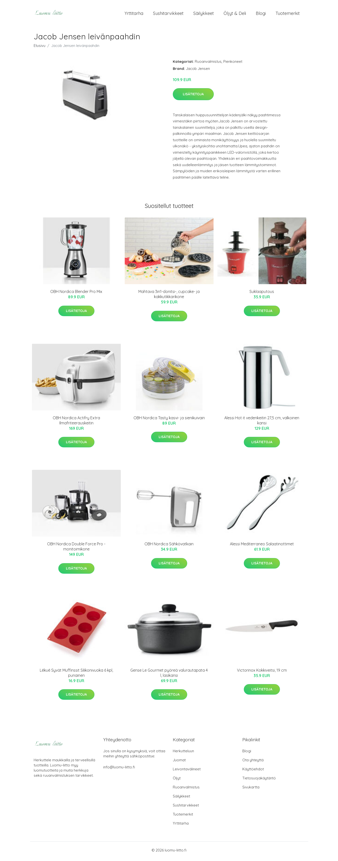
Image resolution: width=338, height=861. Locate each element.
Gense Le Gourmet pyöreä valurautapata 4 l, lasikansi (169, 675)
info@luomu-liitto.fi (119, 769)
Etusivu (39, 48)
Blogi (261, 14)
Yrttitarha (133, 14)
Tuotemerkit (288, 14)
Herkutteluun (183, 753)
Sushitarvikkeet (168, 14)
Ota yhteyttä (253, 762)
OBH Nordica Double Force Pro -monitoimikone (76, 549)
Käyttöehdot (253, 771)
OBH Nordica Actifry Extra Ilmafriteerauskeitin (76, 423)
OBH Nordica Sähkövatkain (169, 546)
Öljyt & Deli (235, 14)
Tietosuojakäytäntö (259, 780)
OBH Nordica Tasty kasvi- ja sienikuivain (169, 420)
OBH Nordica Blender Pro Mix (76, 294)
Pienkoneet (232, 64)
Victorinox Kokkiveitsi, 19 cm (262, 672)
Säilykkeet (203, 14)
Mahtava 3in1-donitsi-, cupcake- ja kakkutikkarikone (169, 297)
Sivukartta (250, 789)
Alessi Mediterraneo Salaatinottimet (262, 546)
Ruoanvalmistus (208, 64)
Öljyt (177, 780)
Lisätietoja (193, 96)
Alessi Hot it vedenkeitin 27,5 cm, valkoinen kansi (261, 423)
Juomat (179, 762)
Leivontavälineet (187, 771)
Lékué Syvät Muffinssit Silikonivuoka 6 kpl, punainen (76, 675)
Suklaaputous (261, 294)
